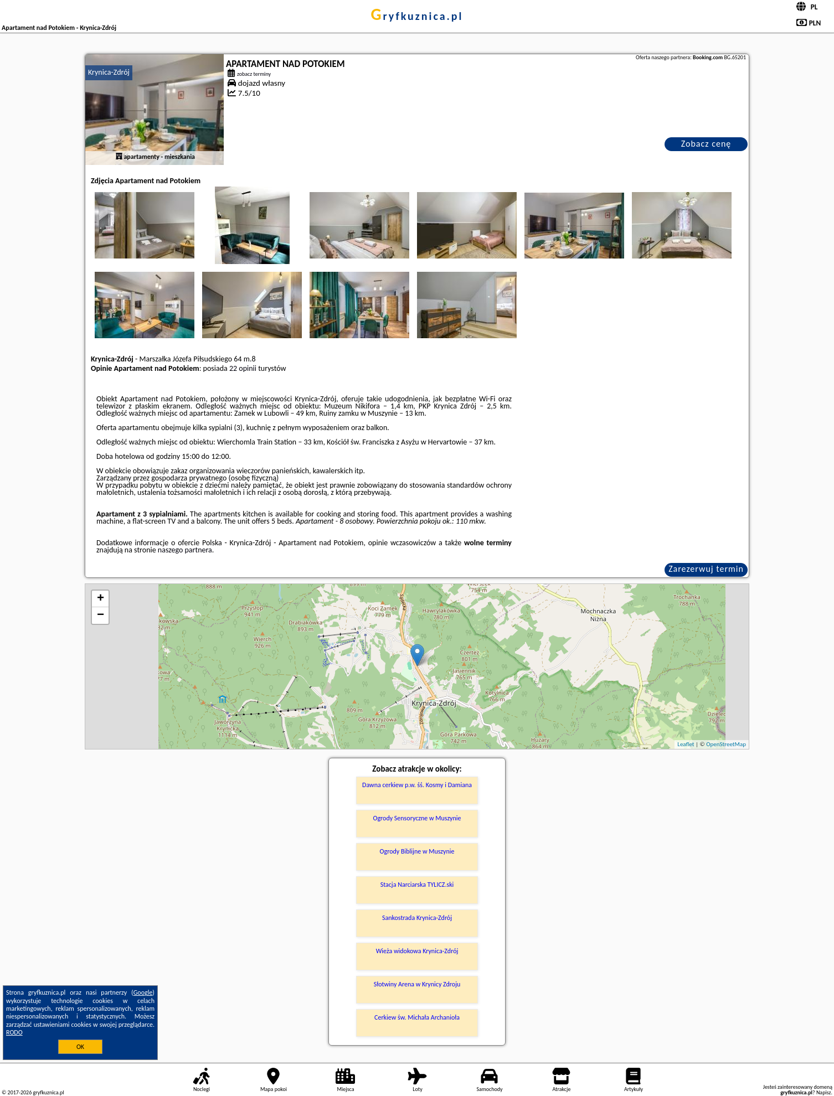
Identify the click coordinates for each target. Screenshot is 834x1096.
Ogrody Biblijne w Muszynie (417, 851)
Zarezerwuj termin (706, 568)
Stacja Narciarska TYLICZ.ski (417, 884)
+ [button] (100, 599)
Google (143, 992)
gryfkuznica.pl (416, 16)
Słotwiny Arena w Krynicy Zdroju (417, 984)
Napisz (823, 1092)
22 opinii (242, 368)
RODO (14, 1032)
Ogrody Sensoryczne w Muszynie (417, 818)
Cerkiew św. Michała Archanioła (417, 1017)
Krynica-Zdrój (109, 72)
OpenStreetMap (726, 744)
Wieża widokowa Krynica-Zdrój (417, 951)
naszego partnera (185, 550)
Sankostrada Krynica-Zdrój (417, 918)
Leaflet (685, 744)
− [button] (100, 615)
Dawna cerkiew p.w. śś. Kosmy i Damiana (417, 785)
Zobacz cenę (706, 143)
